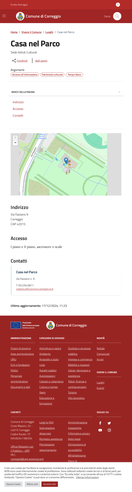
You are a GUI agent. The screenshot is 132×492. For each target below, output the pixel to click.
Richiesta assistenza (51, 439)
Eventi (100, 388)
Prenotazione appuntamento (47, 447)
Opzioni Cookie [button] (13, 484)
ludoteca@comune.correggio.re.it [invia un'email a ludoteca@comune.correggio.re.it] (34, 289)
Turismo (72, 392)
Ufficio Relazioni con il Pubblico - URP (22, 448)
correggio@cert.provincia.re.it (27, 459)
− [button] (15, 143)
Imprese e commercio (80, 359)
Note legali (74, 439)
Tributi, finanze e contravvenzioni (77, 384)
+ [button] (15, 137)
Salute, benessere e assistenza (79, 373)
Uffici (13, 359)
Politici (14, 370)
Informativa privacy (79, 433)
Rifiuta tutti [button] (32, 484)
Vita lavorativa (76, 398)
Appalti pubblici (48, 370)
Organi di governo (21, 348)
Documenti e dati (20, 387)
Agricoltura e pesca (50, 348)
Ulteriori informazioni (87, 477)
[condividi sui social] (19, 60)
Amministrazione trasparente (77, 425)
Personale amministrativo (19, 378)
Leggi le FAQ (46, 422)
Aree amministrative (22, 354)
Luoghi (100, 382)
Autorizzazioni (47, 376)
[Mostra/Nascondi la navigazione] (4, 16)
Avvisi (100, 359)
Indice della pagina (66, 92)
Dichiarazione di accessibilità (77, 447)
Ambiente (45, 354)
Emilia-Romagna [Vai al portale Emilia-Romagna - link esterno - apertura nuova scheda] (19, 4)
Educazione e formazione (46, 401)
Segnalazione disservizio (47, 430)
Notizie (101, 348)
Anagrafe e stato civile (49, 362)
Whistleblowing (77, 455)
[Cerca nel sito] (117, 16)
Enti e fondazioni (20, 365)
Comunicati (103, 354)
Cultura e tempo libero (48, 389)
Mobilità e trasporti (79, 365)
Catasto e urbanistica (51, 381)
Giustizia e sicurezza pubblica (79, 351)
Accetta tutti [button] (49, 484)
